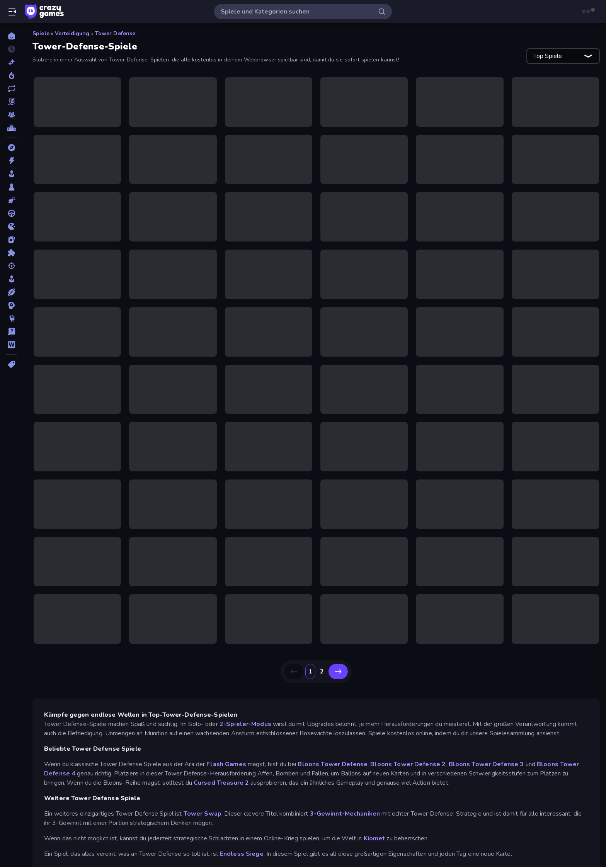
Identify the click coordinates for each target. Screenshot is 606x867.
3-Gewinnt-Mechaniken (345, 813)
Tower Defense (115, 33)
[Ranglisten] (11, 127)
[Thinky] (11, 318)
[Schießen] (11, 265)
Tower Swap (202, 813)
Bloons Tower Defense (333, 764)
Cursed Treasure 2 (221, 783)
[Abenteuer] (11, 147)
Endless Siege (242, 854)
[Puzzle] (11, 252)
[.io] (11, 226)
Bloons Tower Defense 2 (408, 764)
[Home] (11, 35)
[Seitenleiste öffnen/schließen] (12, 11)
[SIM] (11, 279)
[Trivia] (11, 331)
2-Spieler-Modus (245, 724)
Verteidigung (72, 33)
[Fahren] (11, 213)
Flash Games (226, 764)
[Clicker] (11, 200)
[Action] (11, 160)
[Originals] (11, 101)
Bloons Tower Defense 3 (486, 764)
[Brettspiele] (11, 187)
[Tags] (11, 364)
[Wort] (11, 344)
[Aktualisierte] (11, 88)
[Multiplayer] (11, 114)
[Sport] (11, 292)
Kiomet (374, 838)
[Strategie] (11, 305)
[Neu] (11, 62)
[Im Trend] (11, 75)
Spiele (40, 33)
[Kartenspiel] (11, 239)
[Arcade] (11, 173)
